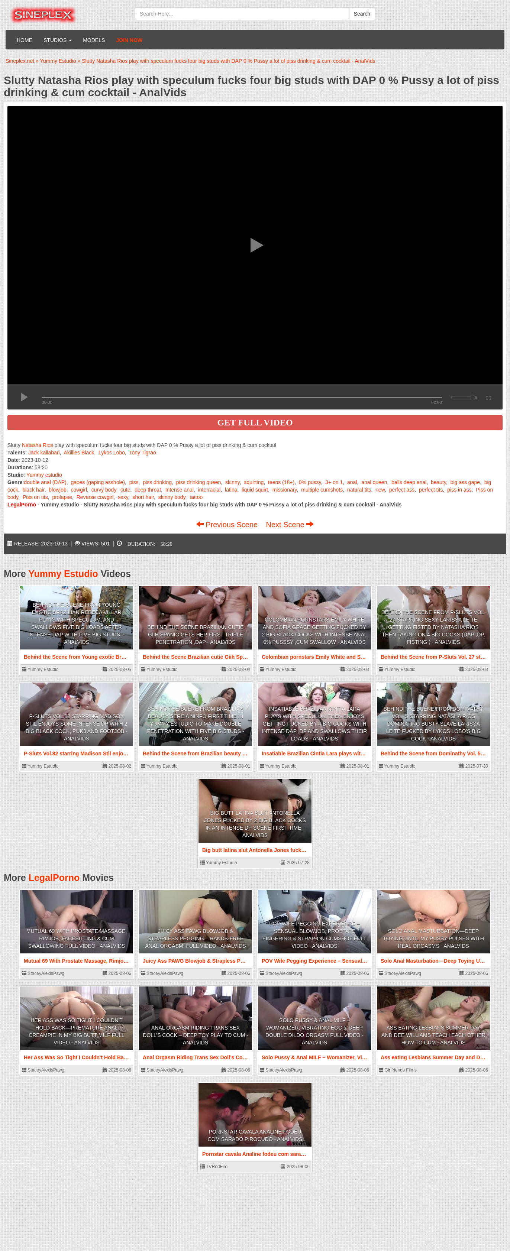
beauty (438, 482)
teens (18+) (281, 482)
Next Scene (290, 525)
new (380, 490)
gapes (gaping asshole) (98, 482)
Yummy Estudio (63, 573)
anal (352, 482)
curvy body (103, 490)
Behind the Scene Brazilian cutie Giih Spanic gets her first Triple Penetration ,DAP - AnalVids (196, 634)
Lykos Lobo (112, 453)
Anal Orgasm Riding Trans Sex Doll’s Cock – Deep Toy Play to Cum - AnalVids (195, 1035)
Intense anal (179, 490)
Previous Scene (228, 525)
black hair (33, 490)
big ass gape (465, 482)
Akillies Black (79, 453)
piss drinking (157, 482)
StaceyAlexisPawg (43, 973)
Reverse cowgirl (95, 497)
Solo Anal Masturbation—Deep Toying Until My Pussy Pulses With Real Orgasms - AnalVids (433, 938)
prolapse (62, 497)
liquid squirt (255, 490)
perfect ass (401, 490)
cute (125, 490)
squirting (254, 482)
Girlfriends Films (398, 1070)
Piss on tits (35, 497)
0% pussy (310, 482)
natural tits (359, 490)
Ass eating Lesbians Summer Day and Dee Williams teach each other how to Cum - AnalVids (433, 1035)
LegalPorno (54, 877)
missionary (284, 490)
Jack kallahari (44, 453)
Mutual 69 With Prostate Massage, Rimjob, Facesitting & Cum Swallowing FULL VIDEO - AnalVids (76, 938)
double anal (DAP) (45, 482)
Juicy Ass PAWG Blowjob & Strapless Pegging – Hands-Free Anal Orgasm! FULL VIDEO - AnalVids (195, 938)
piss (134, 482)
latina (231, 490)
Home (24, 40)
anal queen (374, 482)
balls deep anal (408, 482)
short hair (143, 497)
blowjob (57, 490)
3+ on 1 (334, 482)
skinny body (171, 497)
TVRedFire (213, 1166)
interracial (209, 490)
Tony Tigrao (142, 453)
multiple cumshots (322, 490)
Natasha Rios (37, 445)
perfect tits (431, 490)
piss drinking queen (198, 482)
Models (94, 40)
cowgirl (79, 490)
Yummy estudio (44, 475)
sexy (123, 497)
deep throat (148, 490)
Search (362, 14)
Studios (57, 40)
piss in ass (459, 490)
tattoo (196, 497)
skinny (232, 482)
